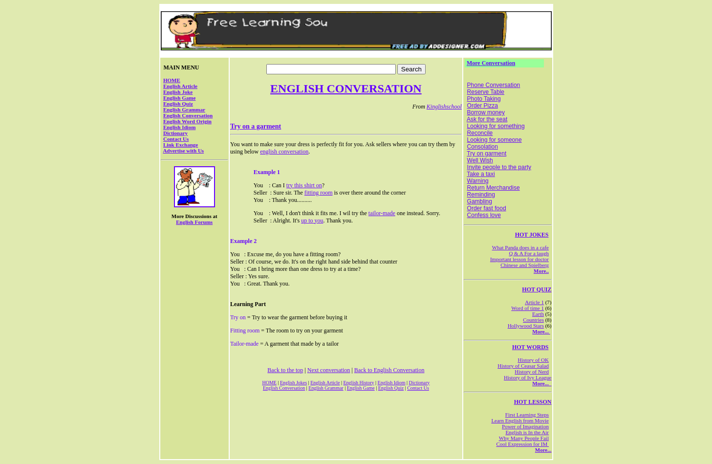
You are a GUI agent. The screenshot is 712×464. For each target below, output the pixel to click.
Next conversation (328, 370)
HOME (171, 80)
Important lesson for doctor (519, 259)
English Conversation (188, 115)
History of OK (533, 360)
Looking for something (496, 126)
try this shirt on (304, 185)
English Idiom (179, 127)
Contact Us (176, 139)
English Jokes (293, 382)
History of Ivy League (527, 377)
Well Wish (480, 160)
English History (359, 382)
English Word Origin (187, 121)
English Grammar (184, 109)
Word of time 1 (527, 308)
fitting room (318, 192)
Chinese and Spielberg (524, 265)
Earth (538, 314)
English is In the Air (527, 432)
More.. (541, 271)
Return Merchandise (493, 187)
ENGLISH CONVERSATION (346, 88)
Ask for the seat (487, 119)
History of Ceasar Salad (523, 366)
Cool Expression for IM (522, 444)
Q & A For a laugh (529, 253)
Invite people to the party (499, 167)
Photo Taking (484, 98)
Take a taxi (481, 174)
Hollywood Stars (526, 326)
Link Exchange (180, 145)
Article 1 (534, 302)
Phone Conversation (493, 85)
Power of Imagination (525, 426)
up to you (312, 220)
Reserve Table (486, 91)
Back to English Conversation (389, 370)
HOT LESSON (533, 401)
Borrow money (486, 112)
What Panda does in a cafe (520, 247)
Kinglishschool (444, 106)
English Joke (178, 92)
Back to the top (285, 370)
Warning (478, 180)
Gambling (479, 201)
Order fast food (486, 208)
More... (541, 331)
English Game (179, 98)
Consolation (482, 146)
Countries (533, 320)
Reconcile (480, 133)
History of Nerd (532, 372)
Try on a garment (255, 126)
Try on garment (486, 153)
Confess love (484, 215)
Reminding (481, 194)
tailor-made (381, 213)
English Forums (194, 222)
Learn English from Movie (520, 420)
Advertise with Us (183, 151)
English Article (180, 86)
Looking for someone (494, 139)
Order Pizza (482, 105)
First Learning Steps (527, 415)
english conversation (284, 151)
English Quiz (178, 104)
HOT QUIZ (536, 289)
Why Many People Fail (524, 438)
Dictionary (175, 133)
